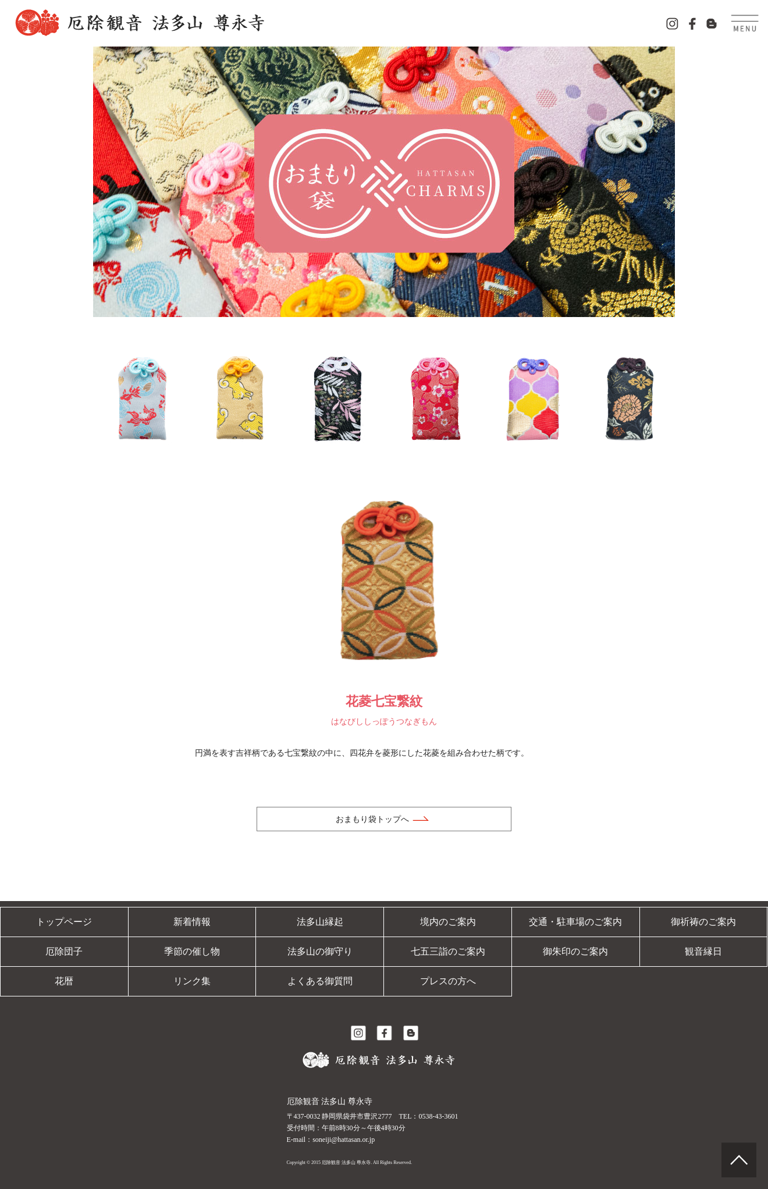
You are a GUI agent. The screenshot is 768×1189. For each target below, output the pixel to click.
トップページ (64, 922)
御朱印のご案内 (575, 951)
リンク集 (192, 981)
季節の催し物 (192, 951)
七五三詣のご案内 (448, 951)
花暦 (64, 981)
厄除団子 (64, 951)
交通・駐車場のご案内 (575, 922)
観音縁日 (703, 951)
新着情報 (192, 922)
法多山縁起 (320, 922)
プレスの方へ (448, 981)
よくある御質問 (320, 981)
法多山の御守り (320, 951)
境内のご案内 (448, 922)
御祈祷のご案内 (703, 922)
